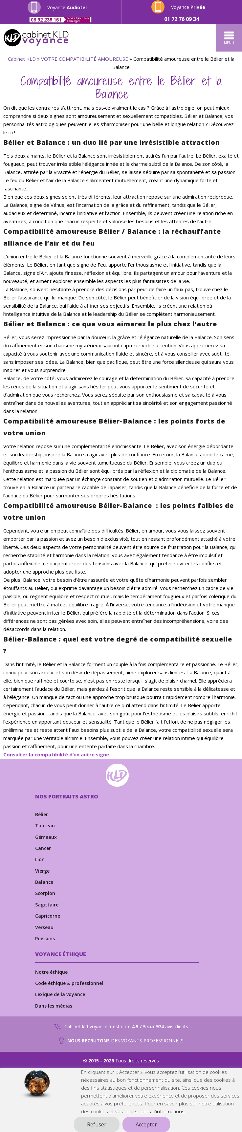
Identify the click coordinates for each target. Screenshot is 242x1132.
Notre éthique (51, 972)
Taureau (45, 825)
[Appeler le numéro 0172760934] (181, 19)
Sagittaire (46, 905)
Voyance (67, 7)
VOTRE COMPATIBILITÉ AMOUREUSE (84, 58)
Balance (44, 882)
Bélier (41, 814)
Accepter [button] (146, 1124)
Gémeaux (46, 837)
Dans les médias (53, 1006)
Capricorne (47, 916)
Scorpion (45, 893)
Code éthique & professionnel (69, 983)
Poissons (45, 938)
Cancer (43, 848)
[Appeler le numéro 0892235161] (60, 19)
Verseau (44, 927)
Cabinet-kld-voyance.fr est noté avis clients (121, 1027)
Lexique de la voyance (60, 994)
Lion (40, 859)
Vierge (42, 871)
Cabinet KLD (22, 58)
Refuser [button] (96, 1124)
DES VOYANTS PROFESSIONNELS (121, 1041)
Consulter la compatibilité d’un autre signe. (56, 754)
